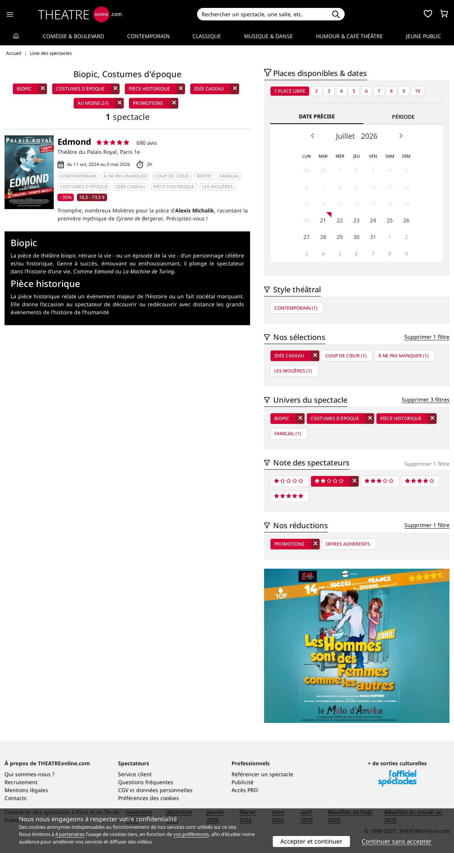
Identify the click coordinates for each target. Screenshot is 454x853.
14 (323, 203)
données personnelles (164, 790)
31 (373, 236)
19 (406, 203)
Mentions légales (26, 790)
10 (417, 91)
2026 (369, 136)
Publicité (242, 782)
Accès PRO (245, 790)
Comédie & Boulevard (73, 36)
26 (406, 220)
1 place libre (289, 91)
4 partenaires (70, 834)
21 (323, 220)
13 (306, 203)
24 (373, 220)
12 (406, 187)
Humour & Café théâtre (349, 36)
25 (390, 220)
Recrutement (21, 782)
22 (340, 220)
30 (323, 170)
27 (306, 236)
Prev (313, 135)
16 (356, 203)
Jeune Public (423, 36)
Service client (135, 774)
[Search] (262, 14)
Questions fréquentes (145, 782)
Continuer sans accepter (397, 841)
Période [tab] (403, 116)
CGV (123, 790)
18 (390, 203)
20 (306, 220)
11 (390, 187)
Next (400, 135)
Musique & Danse (268, 36)
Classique (207, 36)
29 (306, 170)
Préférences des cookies (148, 798)
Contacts (15, 798)
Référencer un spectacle (262, 774)
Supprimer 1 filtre (426, 336)
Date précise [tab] (317, 116)
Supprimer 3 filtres (425, 399)
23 (356, 220)
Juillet (345, 136)
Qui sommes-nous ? (29, 774)
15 (340, 203)
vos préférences (191, 834)
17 (373, 203)
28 (323, 236)
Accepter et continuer (311, 841)
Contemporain (148, 36)
